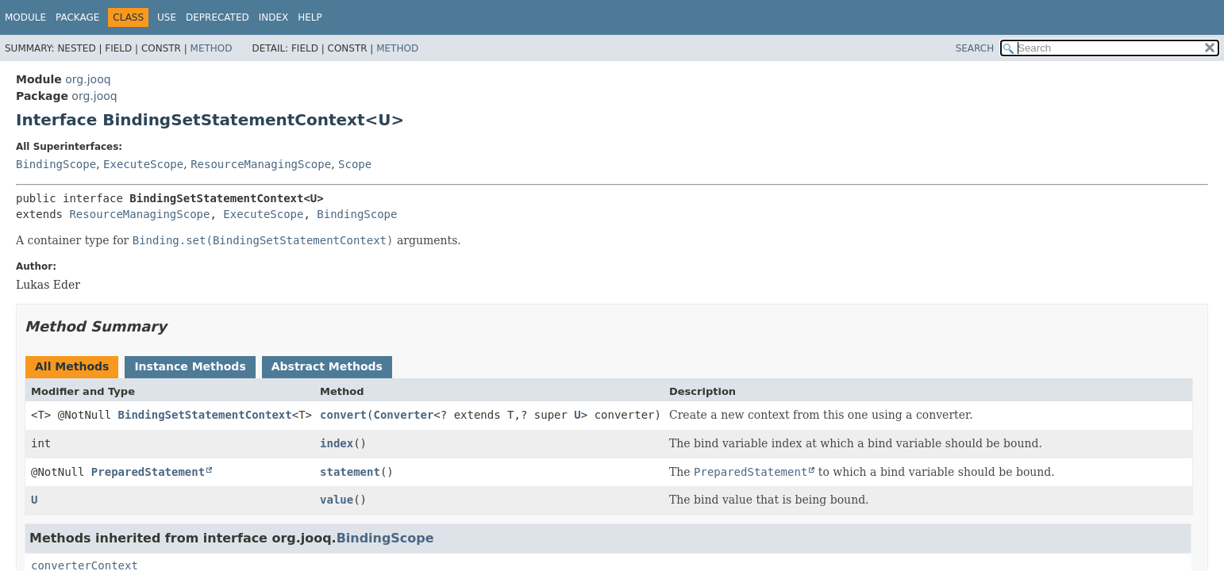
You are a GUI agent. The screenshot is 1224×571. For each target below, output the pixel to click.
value (336, 499)
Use (166, 17)
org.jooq (87, 79)
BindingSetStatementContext (205, 414)
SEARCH (975, 48)
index (336, 443)
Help (310, 17)
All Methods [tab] (72, 366)
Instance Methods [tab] (189, 366)
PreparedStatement (148, 472)
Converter (403, 414)
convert (343, 414)
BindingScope (56, 164)
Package (77, 17)
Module (25, 17)
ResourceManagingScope (261, 164)
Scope (354, 164)
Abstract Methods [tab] (327, 366)
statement (350, 472)
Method (212, 48)
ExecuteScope (143, 164)
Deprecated (217, 17)
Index (274, 17)
